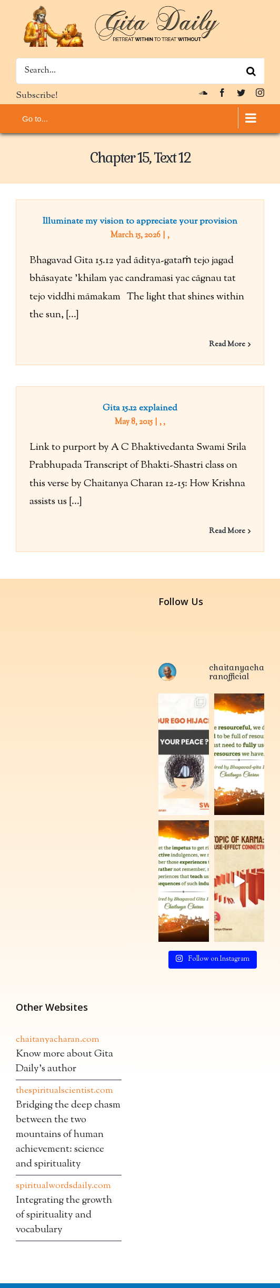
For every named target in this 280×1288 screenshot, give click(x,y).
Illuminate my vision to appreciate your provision (140, 221)
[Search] (251, 71)
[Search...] (140, 71)
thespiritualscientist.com (64, 1090)
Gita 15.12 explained (140, 408)
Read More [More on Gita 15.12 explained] (227, 531)
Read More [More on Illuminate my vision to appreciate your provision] (227, 344)
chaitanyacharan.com (57, 1039)
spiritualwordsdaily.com (63, 1186)
